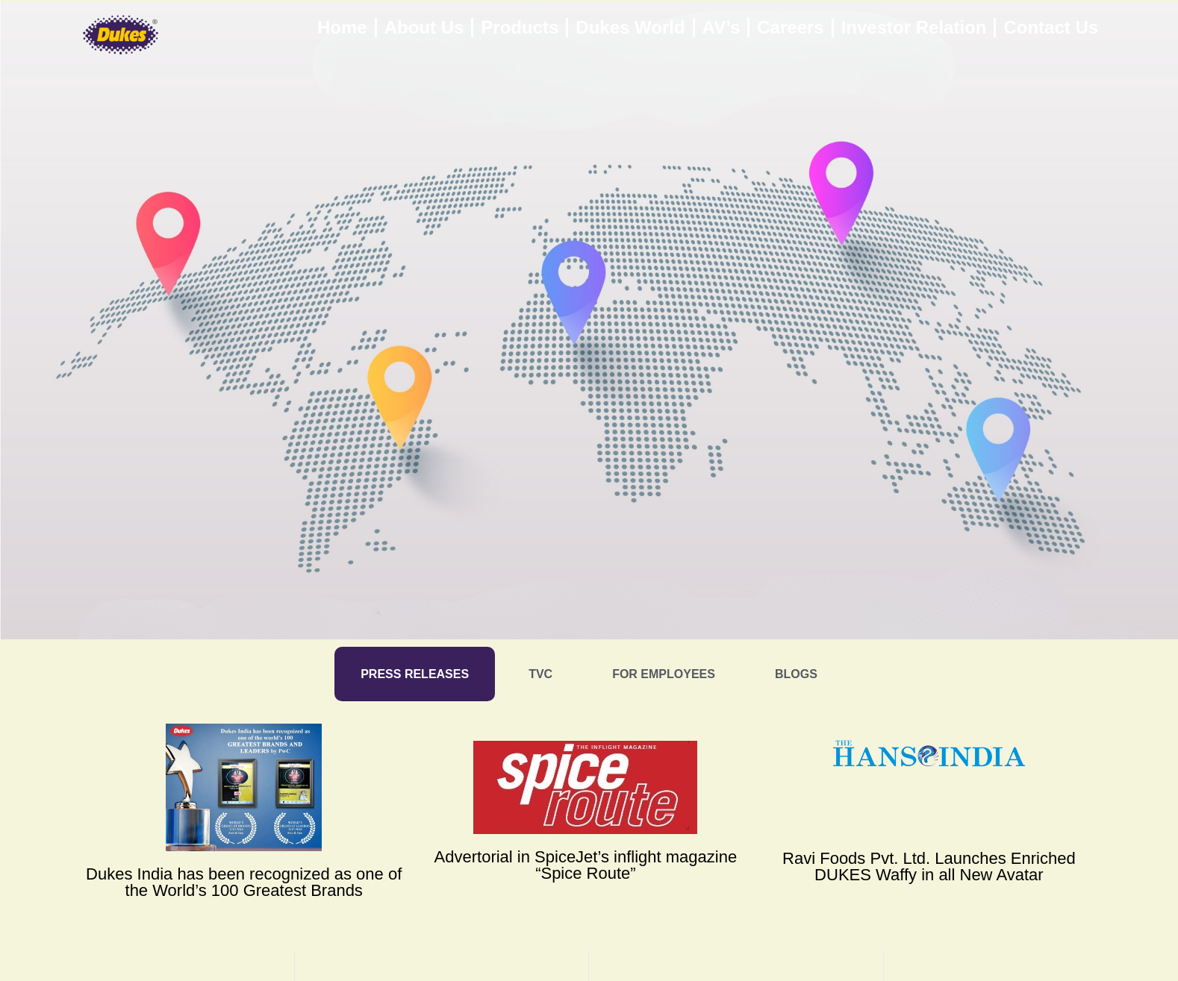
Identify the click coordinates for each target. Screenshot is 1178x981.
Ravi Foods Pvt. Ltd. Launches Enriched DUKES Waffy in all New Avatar (929, 866)
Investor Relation (914, 27)
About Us (424, 27)
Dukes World (630, 27)
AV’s (721, 27)
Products (519, 27)
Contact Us (1050, 27)
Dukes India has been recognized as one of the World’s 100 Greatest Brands (244, 882)
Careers (790, 27)
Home (342, 27)
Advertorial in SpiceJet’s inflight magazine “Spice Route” (586, 865)
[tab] (414, 674)
